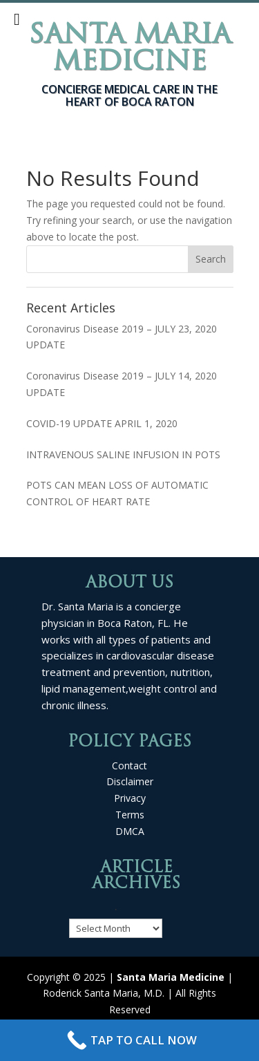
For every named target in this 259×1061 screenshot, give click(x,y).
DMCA (129, 831)
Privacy (130, 798)
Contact (129, 765)
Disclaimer (129, 781)
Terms (129, 814)
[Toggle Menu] (17, 19)
